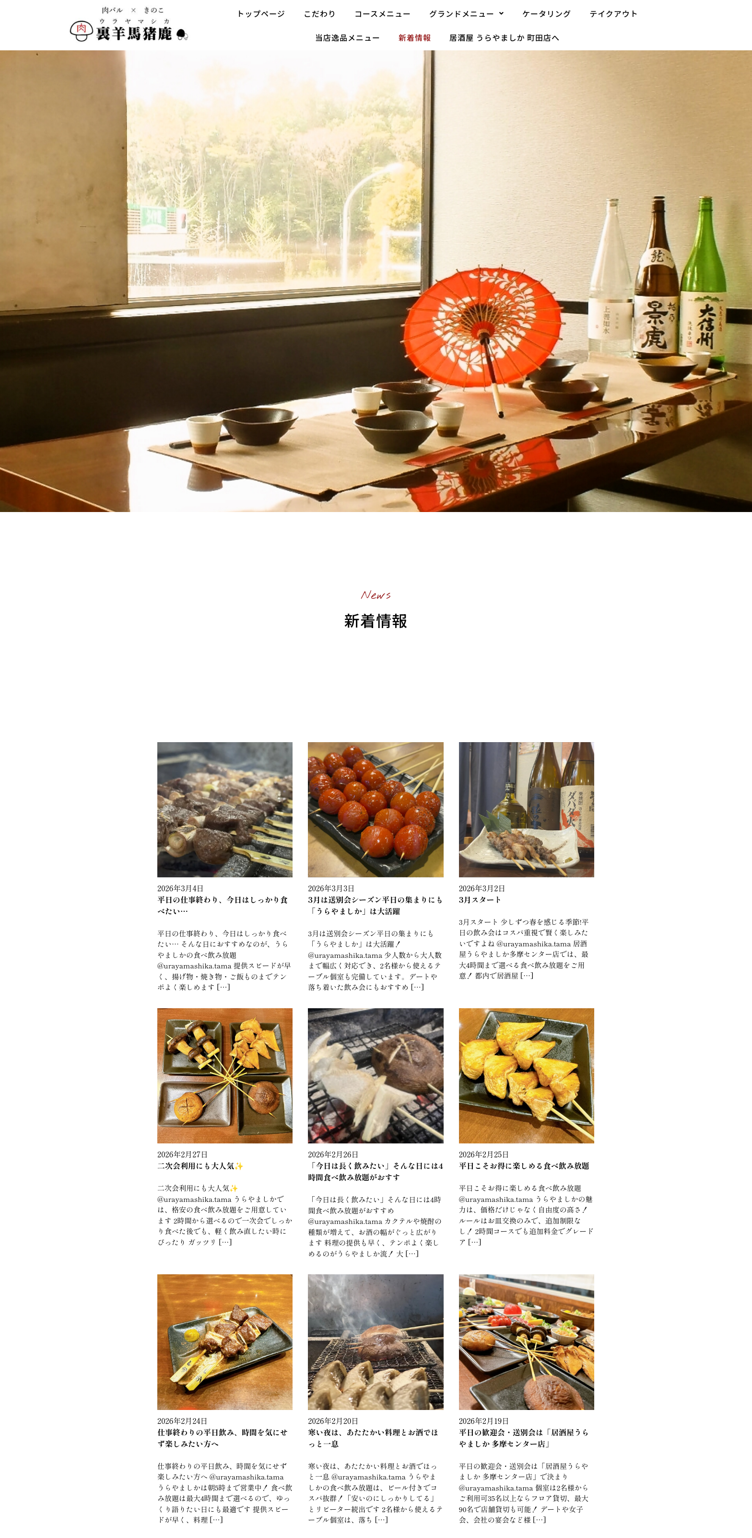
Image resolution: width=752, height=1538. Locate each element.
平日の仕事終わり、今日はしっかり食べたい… (222, 905)
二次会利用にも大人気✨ (200, 1165)
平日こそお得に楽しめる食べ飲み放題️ (524, 1165)
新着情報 (415, 37)
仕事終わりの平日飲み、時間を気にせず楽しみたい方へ (222, 1437)
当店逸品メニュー (347, 37)
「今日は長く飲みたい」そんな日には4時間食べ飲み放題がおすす (375, 1171)
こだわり (320, 13)
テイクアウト (613, 13)
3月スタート (480, 899)
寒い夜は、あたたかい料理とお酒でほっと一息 (373, 1437)
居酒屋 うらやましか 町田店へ (504, 37)
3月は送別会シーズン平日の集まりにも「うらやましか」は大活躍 (375, 905)
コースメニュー (382, 13)
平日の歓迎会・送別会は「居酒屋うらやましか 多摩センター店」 (524, 1437)
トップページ (260, 13)
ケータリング (546, 13)
